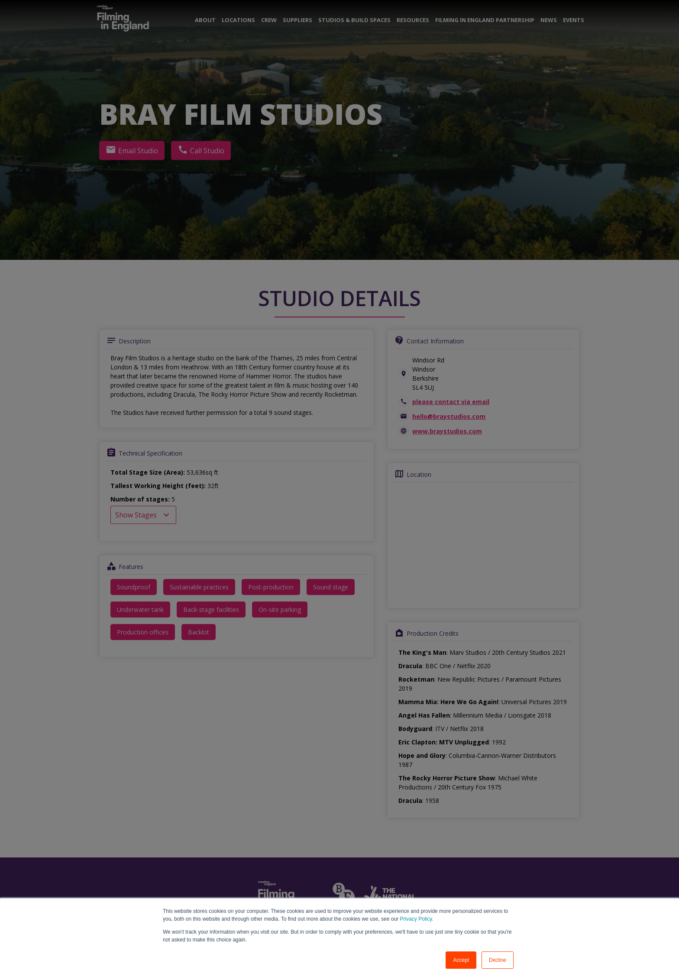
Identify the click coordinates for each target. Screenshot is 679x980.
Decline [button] (497, 960)
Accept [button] (461, 960)
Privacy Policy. (415, 919)
